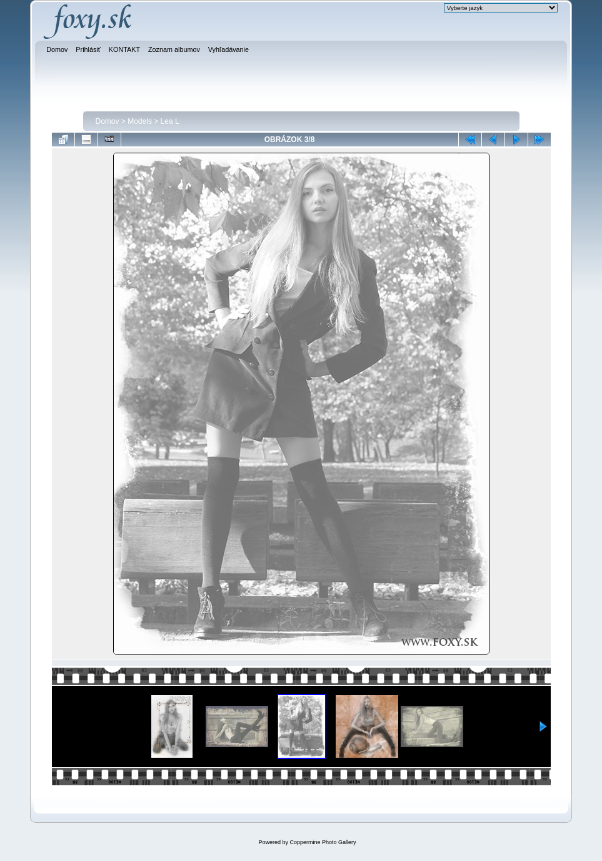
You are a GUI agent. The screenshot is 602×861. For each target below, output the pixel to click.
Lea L (170, 121)
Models (140, 121)
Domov (107, 121)
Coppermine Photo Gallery (322, 842)
